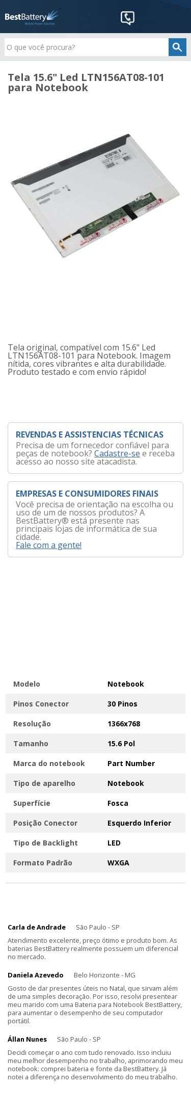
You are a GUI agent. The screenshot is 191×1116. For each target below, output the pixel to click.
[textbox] (95, 47)
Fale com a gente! (48, 545)
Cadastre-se (117, 453)
